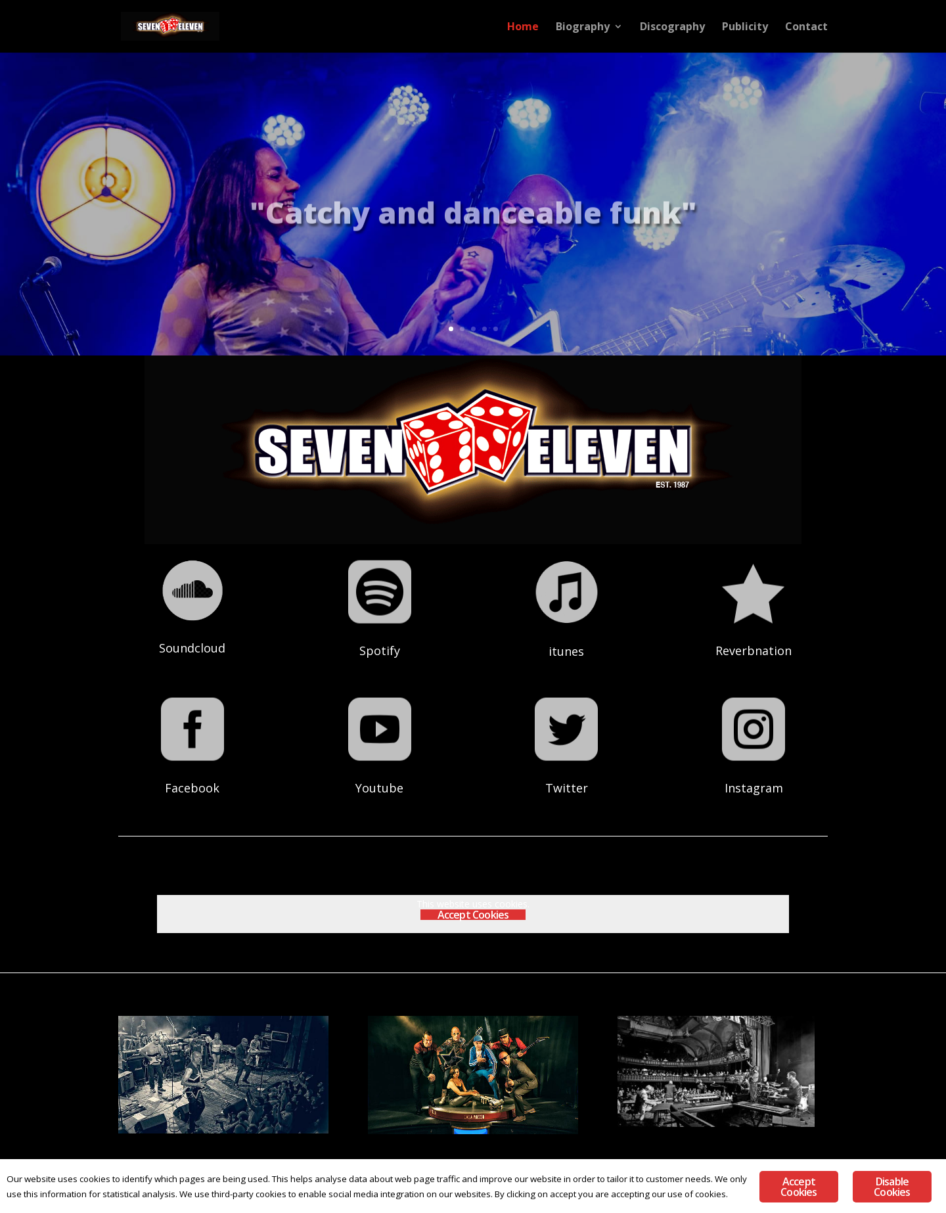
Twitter (566, 772)
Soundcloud (192, 632)
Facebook (192, 772)
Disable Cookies (892, 1186)
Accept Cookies (473, 914)
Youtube (380, 772)
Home (523, 28)
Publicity (745, 28)
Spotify (380, 634)
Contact (806, 28)
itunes (566, 634)
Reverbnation (754, 634)
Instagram (754, 772)
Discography (672, 28)
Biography (583, 28)
